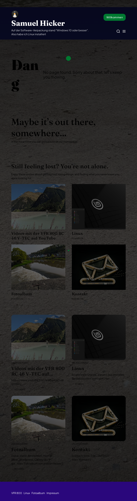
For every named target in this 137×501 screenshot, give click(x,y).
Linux (27, 493)
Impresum (53, 493)
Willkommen (114, 17)
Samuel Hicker (38, 23)
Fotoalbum (38, 493)
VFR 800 (16, 493)
